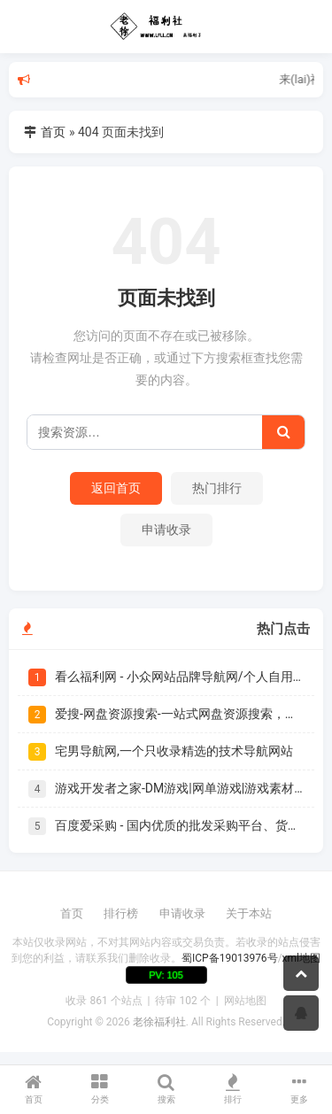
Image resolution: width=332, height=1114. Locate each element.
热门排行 (217, 488)
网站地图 (245, 1000)
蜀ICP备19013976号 (229, 958)
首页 (53, 132)
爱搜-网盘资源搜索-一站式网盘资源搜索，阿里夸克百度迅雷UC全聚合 (179, 714)
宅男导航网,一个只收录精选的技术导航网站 (174, 751)
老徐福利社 (159, 1022)
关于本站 (249, 913)
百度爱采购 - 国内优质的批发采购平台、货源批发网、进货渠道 (179, 825)
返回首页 (116, 488)
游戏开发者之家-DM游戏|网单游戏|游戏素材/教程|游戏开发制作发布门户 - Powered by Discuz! (179, 788)
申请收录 (166, 529)
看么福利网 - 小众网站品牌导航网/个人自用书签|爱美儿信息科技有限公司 (179, 676)
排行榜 (121, 913)
